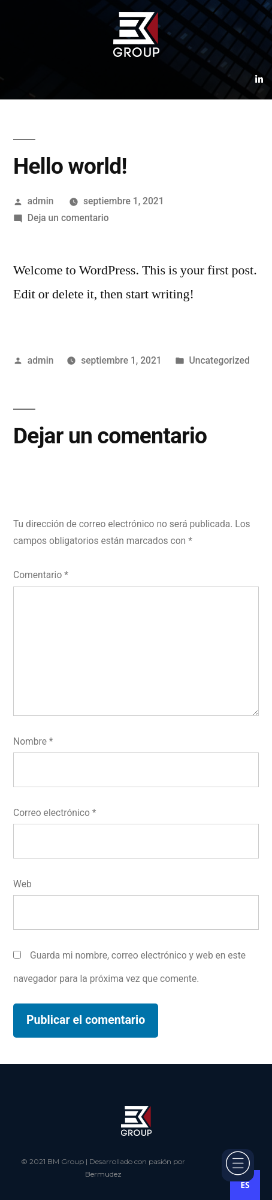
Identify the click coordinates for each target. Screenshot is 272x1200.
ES (245, 1184)
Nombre (33, 741)
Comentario (40, 575)
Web (22, 884)
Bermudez (103, 1173)
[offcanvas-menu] (238, 1165)
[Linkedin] (259, 78)
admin (41, 201)
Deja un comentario (68, 217)
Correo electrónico (54, 812)
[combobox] (245, 1185)
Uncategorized (219, 360)
